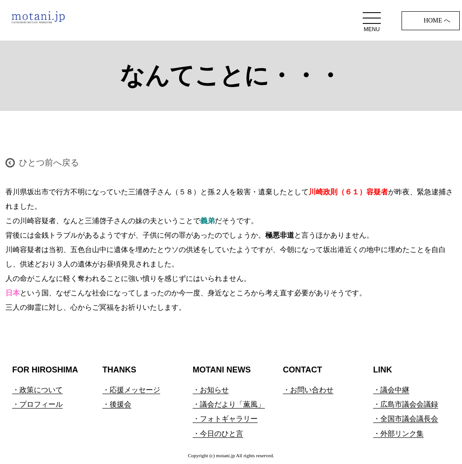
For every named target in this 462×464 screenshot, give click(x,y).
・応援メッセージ (131, 390)
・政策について (37, 390)
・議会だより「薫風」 (229, 404)
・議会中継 (391, 390)
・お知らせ (211, 390)
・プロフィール (37, 404)
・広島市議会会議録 (405, 404)
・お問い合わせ (308, 390)
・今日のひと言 (218, 433)
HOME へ (437, 20)
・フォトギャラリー (225, 419)
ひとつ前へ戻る (49, 162)
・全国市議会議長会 (405, 419)
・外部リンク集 (398, 433)
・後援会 (116, 404)
